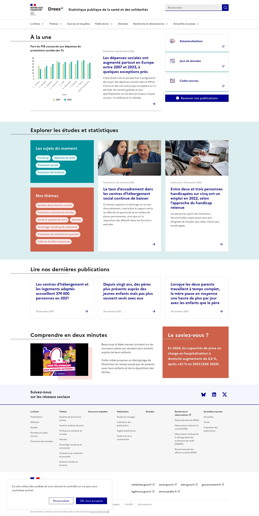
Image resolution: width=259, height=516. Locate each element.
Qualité (33, 427)
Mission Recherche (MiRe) (187, 420)
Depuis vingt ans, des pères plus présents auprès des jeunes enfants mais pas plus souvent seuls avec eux (128, 291)
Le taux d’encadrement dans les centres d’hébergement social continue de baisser (128, 193)
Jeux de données (190, 61)
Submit (225, 7)
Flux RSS (129, 504)
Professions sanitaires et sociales (56, 212)
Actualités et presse (184, 24)
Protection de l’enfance (51, 172)
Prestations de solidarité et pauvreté (58, 234)
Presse (207, 422)
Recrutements (145, 504)
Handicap (43, 158)
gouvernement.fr (211, 484)
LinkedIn (214, 394)
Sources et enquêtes (78, 24)
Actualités (208, 416)
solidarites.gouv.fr (141, 484)
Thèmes (53, 24)
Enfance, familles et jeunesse (54, 241)
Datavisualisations (191, 41)
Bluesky (203, 394)
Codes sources (189, 81)
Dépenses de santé (64, 158)
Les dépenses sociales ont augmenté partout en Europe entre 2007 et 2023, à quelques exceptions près (128, 64)
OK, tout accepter (91, 501)
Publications (102, 24)
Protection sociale (48, 165)
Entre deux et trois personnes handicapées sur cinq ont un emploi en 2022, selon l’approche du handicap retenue (197, 198)
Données (123, 24)
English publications (126, 430)
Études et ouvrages (126, 416)
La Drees (35, 24)
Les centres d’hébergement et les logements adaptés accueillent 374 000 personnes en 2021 (62, 291)
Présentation (36, 416)
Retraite (76, 220)
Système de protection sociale (55, 205)
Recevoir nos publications (199, 98)
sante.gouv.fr (166, 484)
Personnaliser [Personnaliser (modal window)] (61, 501)
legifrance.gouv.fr (141, 491)
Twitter (225, 394)
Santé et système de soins (52, 220)
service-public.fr (168, 491)
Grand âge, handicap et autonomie (57, 227)
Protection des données (41, 441)
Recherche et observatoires (148, 24)
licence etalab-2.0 (97, 511)
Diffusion (34, 422)
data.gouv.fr (188, 484)
